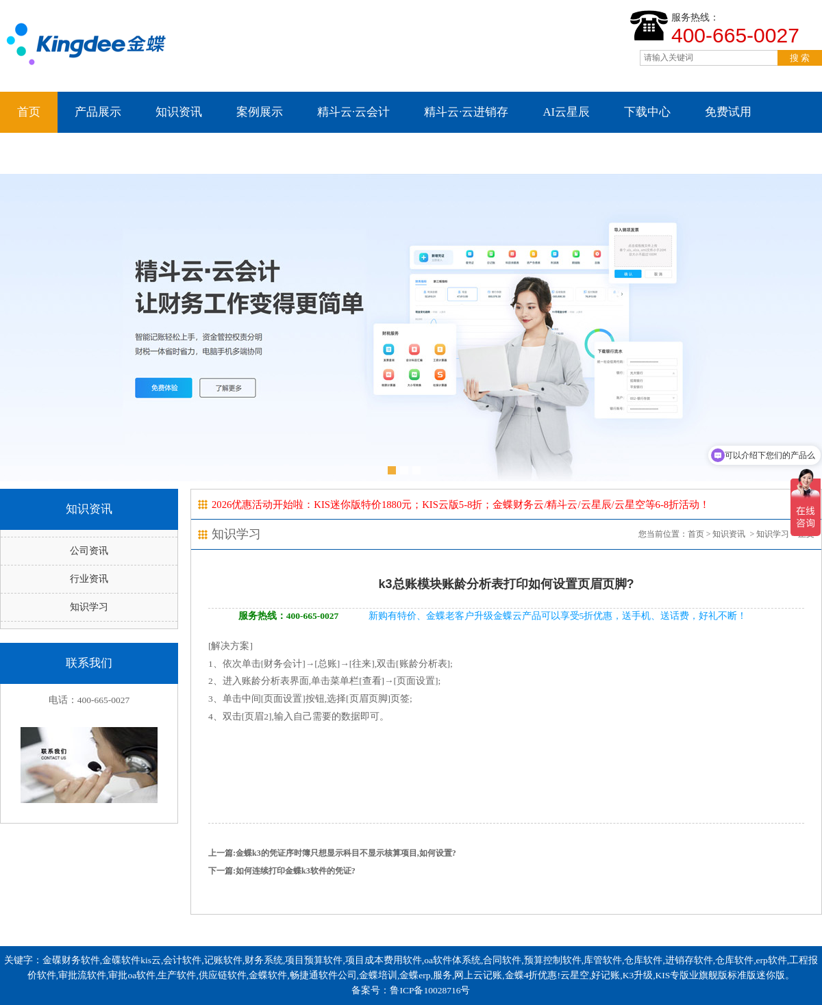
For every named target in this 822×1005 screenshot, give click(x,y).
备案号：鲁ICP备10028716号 (410, 990)
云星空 (34, 153)
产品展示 (98, 111)
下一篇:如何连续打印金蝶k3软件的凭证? (282, 871)
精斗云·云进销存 (466, 111)
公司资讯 (89, 551)
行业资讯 (89, 579)
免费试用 (728, 111)
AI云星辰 (566, 111)
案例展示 (259, 111)
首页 (28, 111)
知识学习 (89, 607)
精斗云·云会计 (353, 111)
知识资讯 (178, 111)
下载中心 (647, 111)
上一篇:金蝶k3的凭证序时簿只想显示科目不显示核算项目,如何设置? (332, 853)
